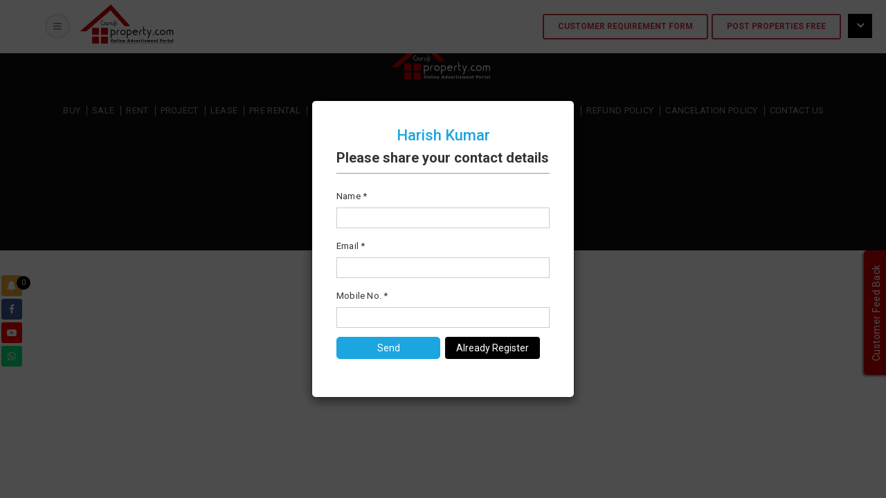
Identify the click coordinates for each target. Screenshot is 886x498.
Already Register (492, 347)
